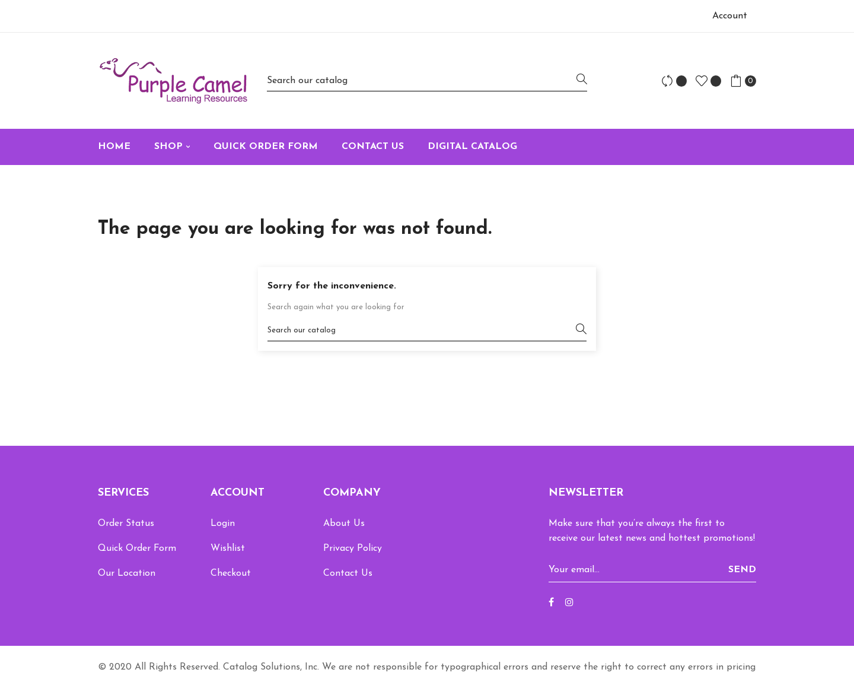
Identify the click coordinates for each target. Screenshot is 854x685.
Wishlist (228, 548)
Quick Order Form (137, 548)
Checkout (231, 573)
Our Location (126, 573)
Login (223, 523)
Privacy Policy (352, 548)
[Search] (427, 80)
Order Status (126, 523)
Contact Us (347, 573)
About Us (344, 523)
